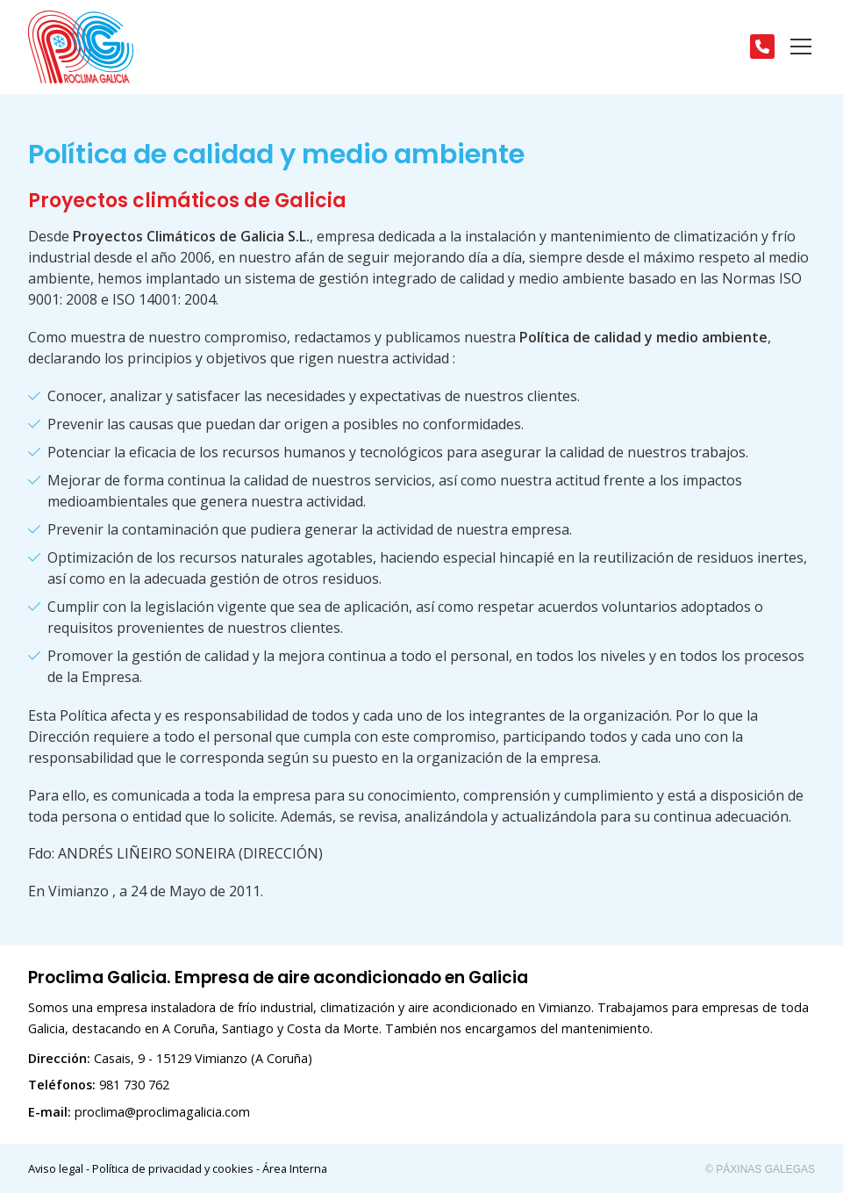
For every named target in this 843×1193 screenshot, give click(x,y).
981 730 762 (134, 1084)
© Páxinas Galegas (760, 1169)
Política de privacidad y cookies (173, 1168)
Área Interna (294, 1168)
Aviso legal (55, 1168)
